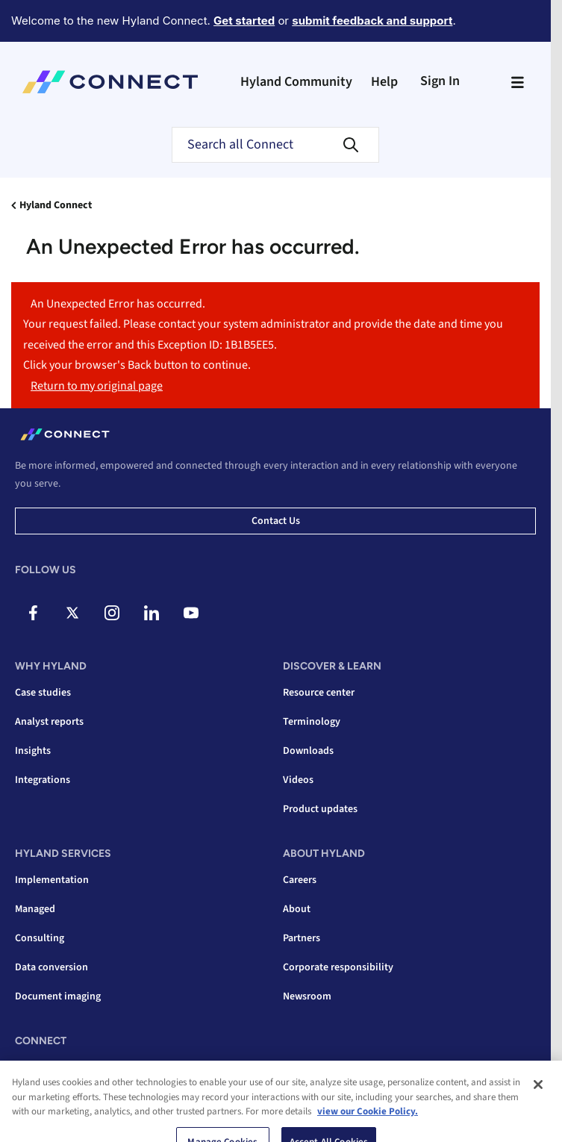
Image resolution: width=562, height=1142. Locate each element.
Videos (298, 780)
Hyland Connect (55, 205)
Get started (244, 20)
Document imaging (58, 996)
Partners (301, 938)
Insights (33, 750)
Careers (299, 880)
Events (30, 1067)
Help (384, 81)
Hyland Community (296, 81)
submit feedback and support (372, 20)
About (296, 909)
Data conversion (51, 967)
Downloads (308, 750)
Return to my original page (97, 386)
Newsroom (307, 996)
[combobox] (275, 145)
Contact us (276, 521)
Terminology (311, 721)
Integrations (42, 780)
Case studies (43, 692)
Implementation (52, 880)
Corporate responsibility (338, 967)
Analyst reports (49, 721)
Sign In (440, 81)
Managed (35, 909)
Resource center (319, 692)
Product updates (320, 809)
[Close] (538, 1117)
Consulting (39, 938)
